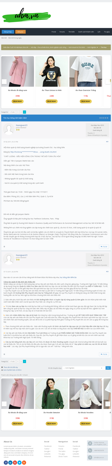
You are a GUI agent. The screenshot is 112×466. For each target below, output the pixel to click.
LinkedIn (76, 454)
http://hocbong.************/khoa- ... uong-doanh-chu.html (33, 152)
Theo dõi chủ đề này (11, 367)
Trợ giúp (107, 32)
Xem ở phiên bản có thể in (12, 370)
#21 (107, 141)
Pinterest (76, 456)
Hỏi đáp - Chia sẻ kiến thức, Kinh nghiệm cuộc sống (48, 47)
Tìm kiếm (72, 32)
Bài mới (4, 38)
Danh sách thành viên (86, 32)
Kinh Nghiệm (92, 47)
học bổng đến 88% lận (68, 277)
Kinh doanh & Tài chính (77, 47)
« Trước (12, 112)
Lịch (99, 32)
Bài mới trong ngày (15, 38)
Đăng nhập (8, 32)
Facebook (76, 446)
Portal (54, 32)
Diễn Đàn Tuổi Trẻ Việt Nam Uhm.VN (15, 47)
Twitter (75, 449)
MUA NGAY (17, 101)
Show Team (63, 456)
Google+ (76, 451)
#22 (107, 271)
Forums (62, 32)
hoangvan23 (21, 125)
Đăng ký (20, 32)
